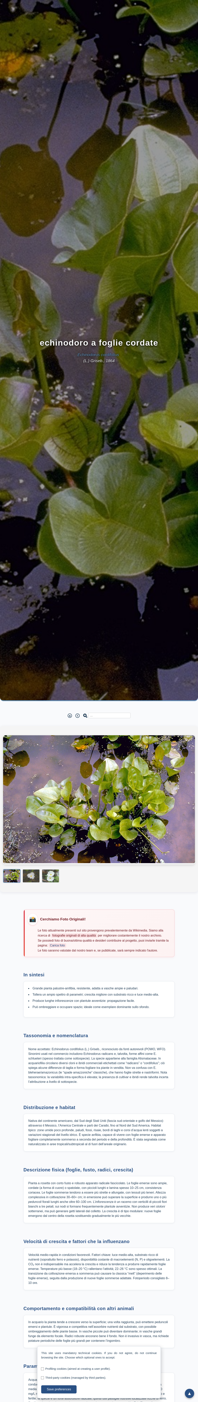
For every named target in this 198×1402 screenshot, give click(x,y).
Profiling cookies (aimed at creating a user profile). (78, 1368)
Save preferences (59, 1389)
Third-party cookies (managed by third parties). (75, 1377)
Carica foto (57, 945)
